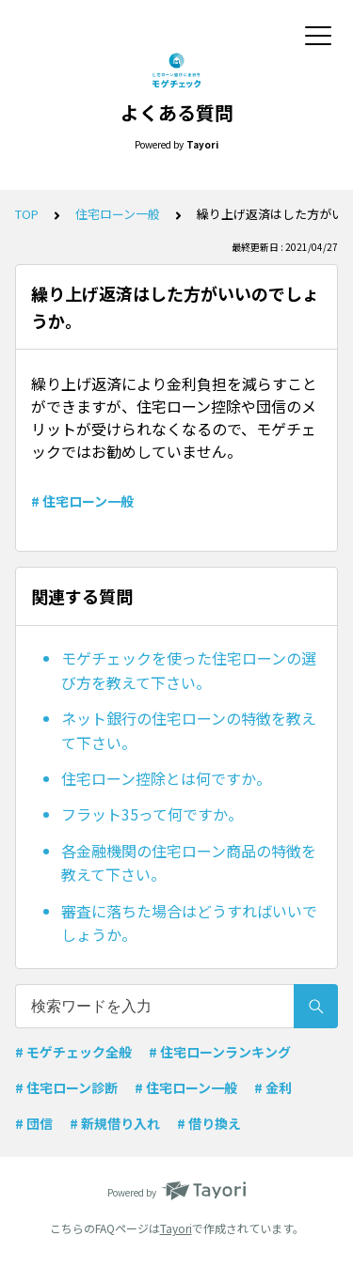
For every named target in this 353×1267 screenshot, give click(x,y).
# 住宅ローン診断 (66, 1087)
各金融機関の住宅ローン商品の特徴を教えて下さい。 (188, 862)
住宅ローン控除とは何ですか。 (166, 778)
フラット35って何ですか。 (152, 814)
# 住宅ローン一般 (82, 501)
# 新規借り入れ (115, 1123)
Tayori (176, 1228)
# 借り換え (209, 1123)
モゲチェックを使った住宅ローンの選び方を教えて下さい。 (188, 670)
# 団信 (34, 1123)
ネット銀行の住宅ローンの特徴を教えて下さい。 (188, 730)
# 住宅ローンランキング (220, 1051)
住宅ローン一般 (117, 214)
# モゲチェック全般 (73, 1051)
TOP (27, 214)
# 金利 (273, 1087)
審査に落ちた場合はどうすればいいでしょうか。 (189, 922)
